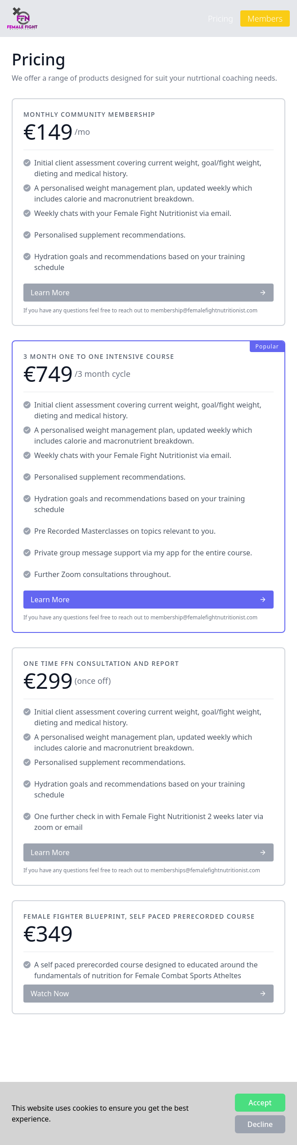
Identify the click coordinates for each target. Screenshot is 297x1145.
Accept (259, 1103)
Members (265, 18)
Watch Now (148, 993)
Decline (260, 1124)
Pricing (220, 18)
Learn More (148, 293)
